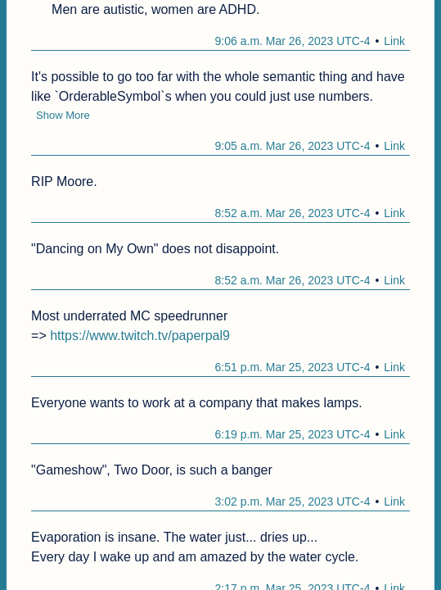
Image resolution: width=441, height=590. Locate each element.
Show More (63, 115)
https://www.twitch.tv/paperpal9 (140, 336)
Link (394, 41)
